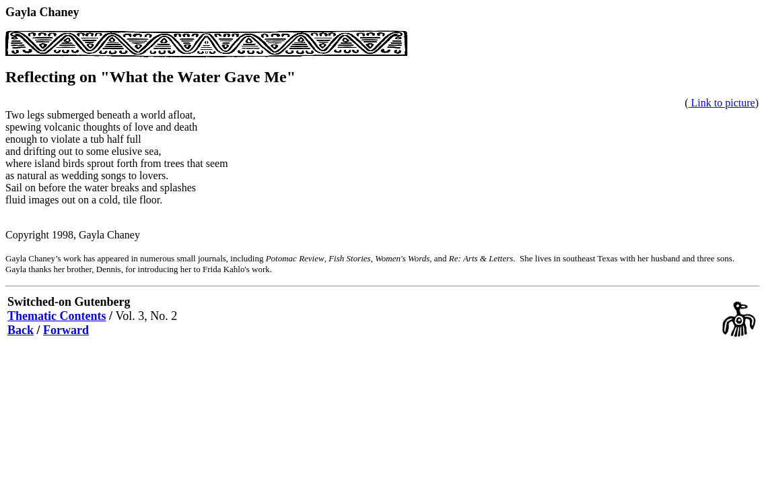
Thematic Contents (56, 316)
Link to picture (723, 102)
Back (20, 330)
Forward (66, 330)
